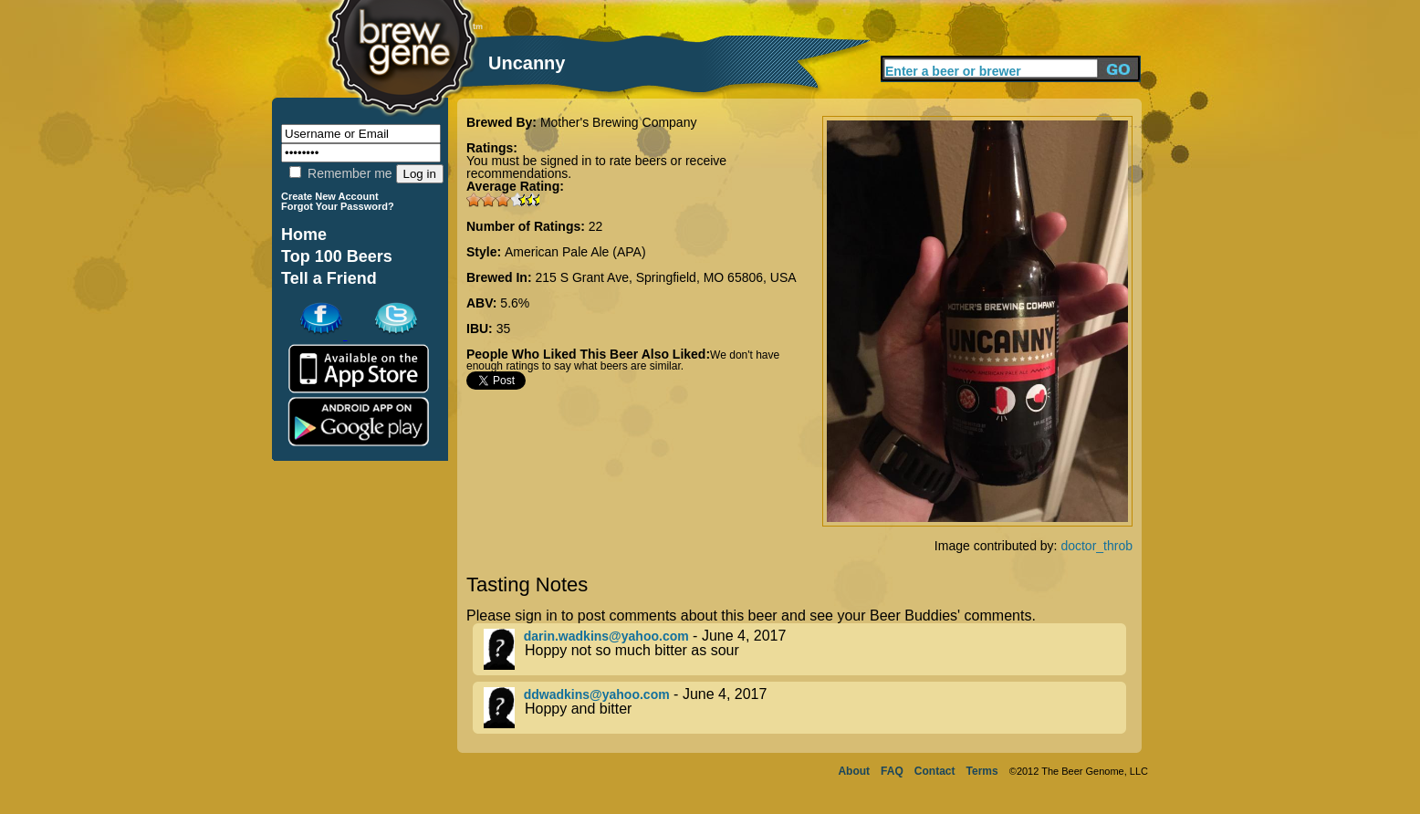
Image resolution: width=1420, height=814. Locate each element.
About (854, 771)
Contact (934, 771)
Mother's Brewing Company (618, 122)
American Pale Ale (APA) (575, 252)
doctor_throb (1096, 545)
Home (304, 234)
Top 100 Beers (336, 256)
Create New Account (330, 196)
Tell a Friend (329, 278)
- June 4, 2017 (805, 649)
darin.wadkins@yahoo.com (606, 636)
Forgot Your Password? (337, 206)
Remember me (340, 173)
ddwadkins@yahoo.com (597, 694)
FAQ (892, 771)
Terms (982, 771)
